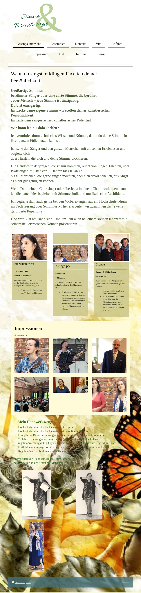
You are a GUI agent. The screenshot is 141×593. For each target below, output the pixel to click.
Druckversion (18, 583)
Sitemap (28, 583)
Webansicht (125, 582)
